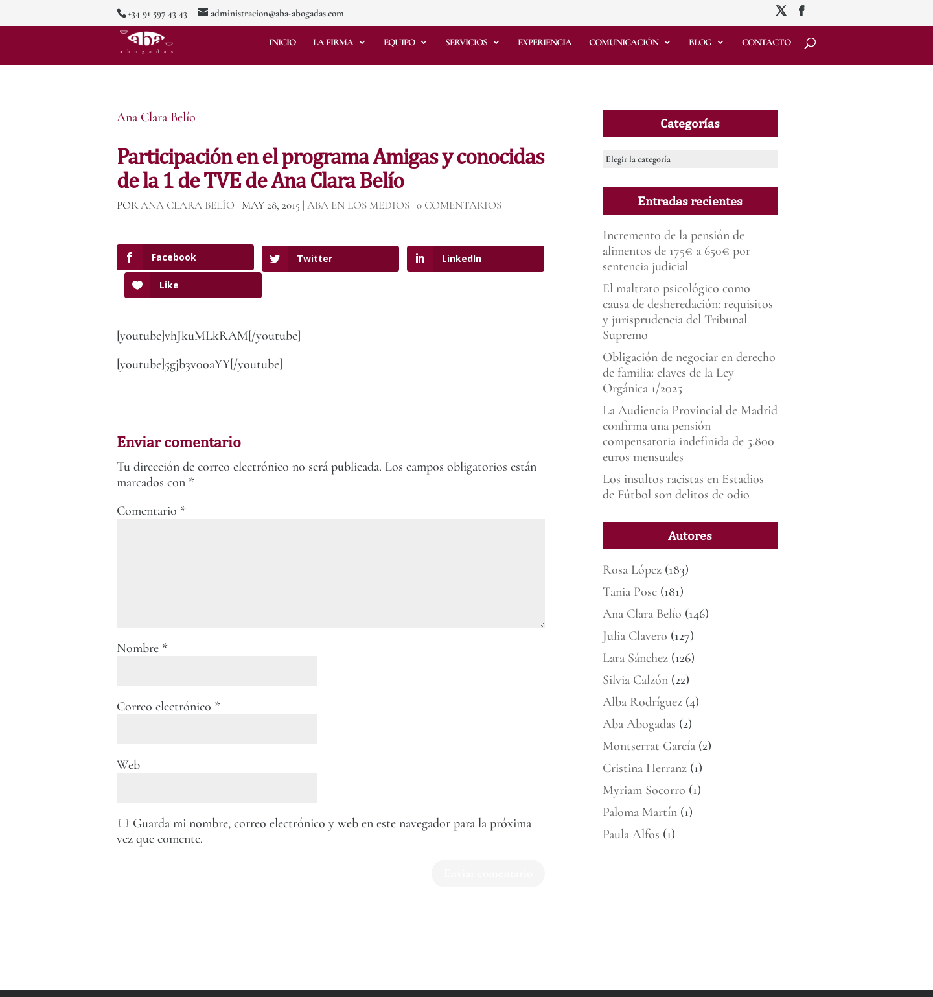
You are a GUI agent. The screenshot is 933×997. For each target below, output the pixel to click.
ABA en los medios (358, 205)
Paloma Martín (640, 812)
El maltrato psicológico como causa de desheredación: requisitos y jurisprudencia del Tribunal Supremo (688, 312)
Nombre (142, 620)
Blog (700, 43)
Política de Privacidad (388, 979)
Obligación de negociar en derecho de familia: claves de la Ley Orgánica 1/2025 (689, 372)
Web (128, 737)
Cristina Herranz (645, 768)
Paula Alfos (631, 834)
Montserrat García (649, 746)
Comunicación (623, 43)
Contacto (766, 43)
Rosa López (632, 570)
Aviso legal (330, 979)
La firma (333, 43)
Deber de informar (459, 979)
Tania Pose (630, 592)
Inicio (282, 43)
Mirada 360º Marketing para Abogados (245, 979)
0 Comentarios (459, 205)
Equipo (399, 43)
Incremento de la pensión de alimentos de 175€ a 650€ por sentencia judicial (676, 251)
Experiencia (544, 43)
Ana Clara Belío (156, 117)
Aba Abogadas (639, 724)
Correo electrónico (168, 678)
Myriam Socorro (644, 790)
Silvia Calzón (635, 680)
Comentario (151, 483)
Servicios (466, 43)
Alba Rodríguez (642, 702)
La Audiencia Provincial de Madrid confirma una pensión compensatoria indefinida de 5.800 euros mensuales (690, 434)
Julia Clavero (635, 636)
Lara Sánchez (635, 658)
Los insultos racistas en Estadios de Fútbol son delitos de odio (683, 486)
